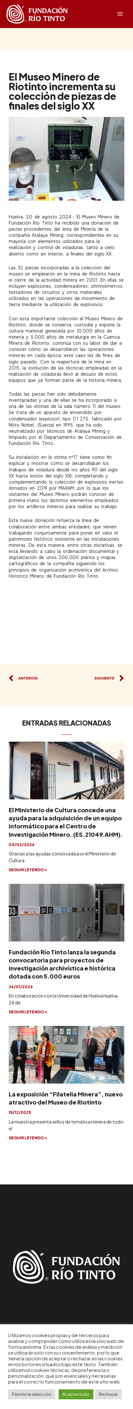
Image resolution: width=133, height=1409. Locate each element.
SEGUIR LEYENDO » (28, 869)
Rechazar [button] (108, 1394)
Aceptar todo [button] (76, 1394)
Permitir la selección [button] (32, 1394)
